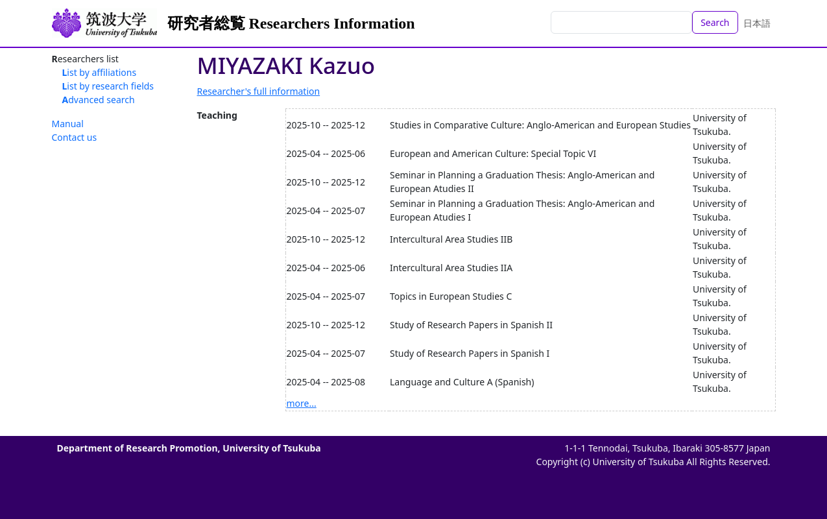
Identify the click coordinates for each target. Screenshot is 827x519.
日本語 (757, 23)
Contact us (74, 137)
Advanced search (98, 99)
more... (302, 403)
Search (715, 22)
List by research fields (108, 86)
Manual (68, 123)
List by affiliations (99, 72)
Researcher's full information (258, 91)
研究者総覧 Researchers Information (291, 23)
